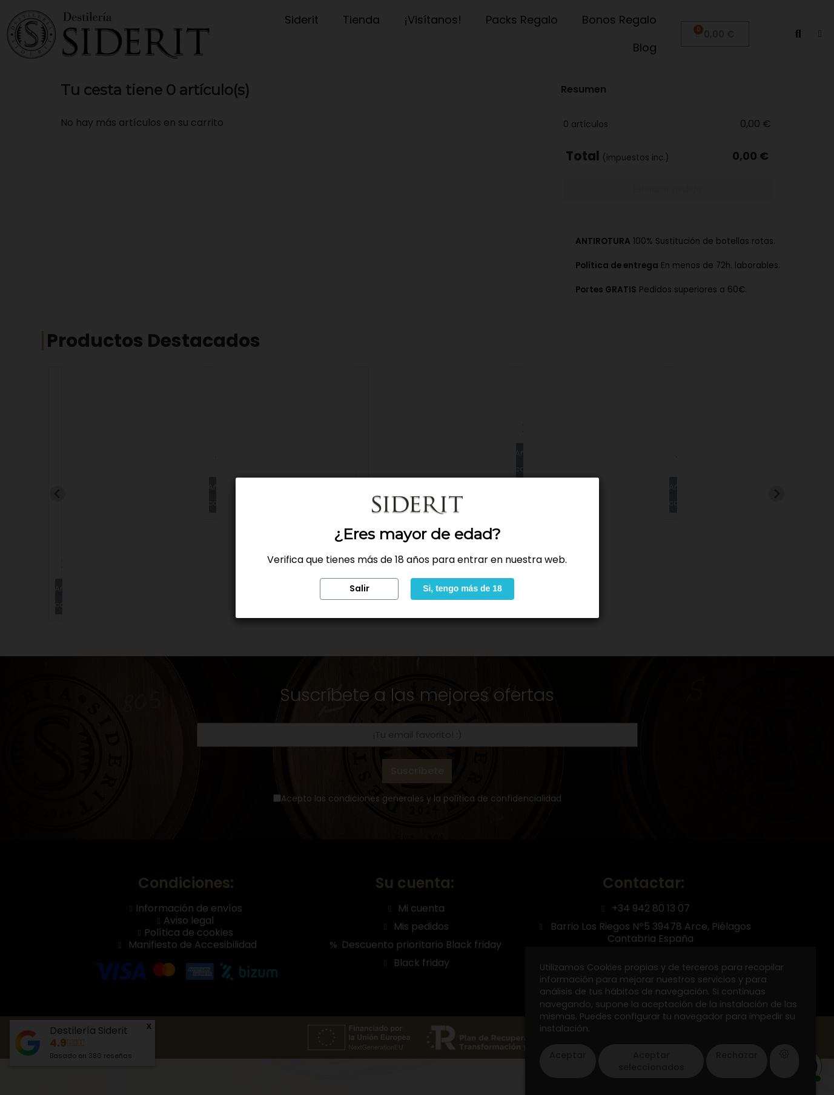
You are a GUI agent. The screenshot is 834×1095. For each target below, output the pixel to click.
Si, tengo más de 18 (462, 588)
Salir (359, 588)
